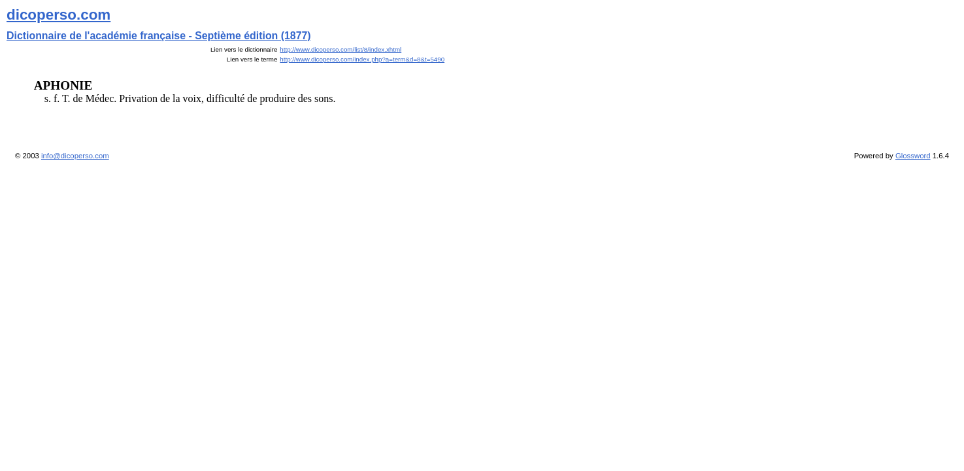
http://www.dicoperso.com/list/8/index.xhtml (340, 49)
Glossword (913, 156)
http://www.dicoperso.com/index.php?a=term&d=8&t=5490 (362, 59)
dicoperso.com (58, 15)
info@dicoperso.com (75, 156)
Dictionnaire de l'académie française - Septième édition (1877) (159, 35)
